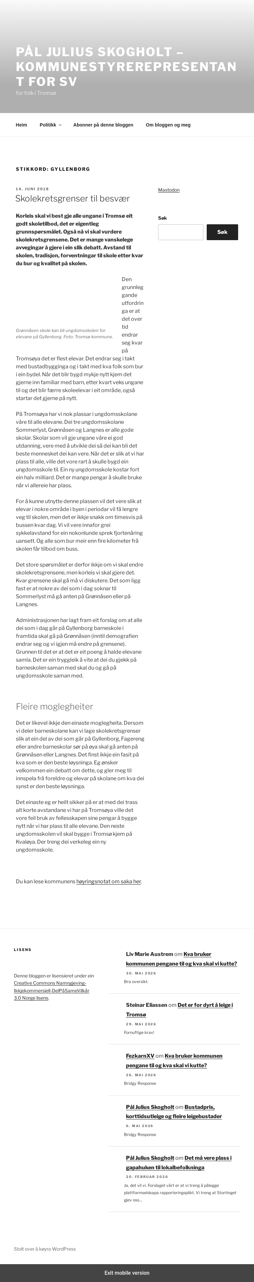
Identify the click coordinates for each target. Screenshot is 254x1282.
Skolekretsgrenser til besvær (72, 198)
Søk (162, 218)
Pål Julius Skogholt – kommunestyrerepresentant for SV (126, 67)
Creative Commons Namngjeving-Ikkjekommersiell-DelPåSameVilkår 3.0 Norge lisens (51, 990)
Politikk (51, 125)
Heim (21, 125)
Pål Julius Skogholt (150, 1107)
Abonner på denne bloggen (103, 125)
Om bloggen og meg (168, 125)
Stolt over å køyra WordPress (45, 1249)
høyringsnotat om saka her (108, 881)
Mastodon (169, 190)
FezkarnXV (140, 1056)
